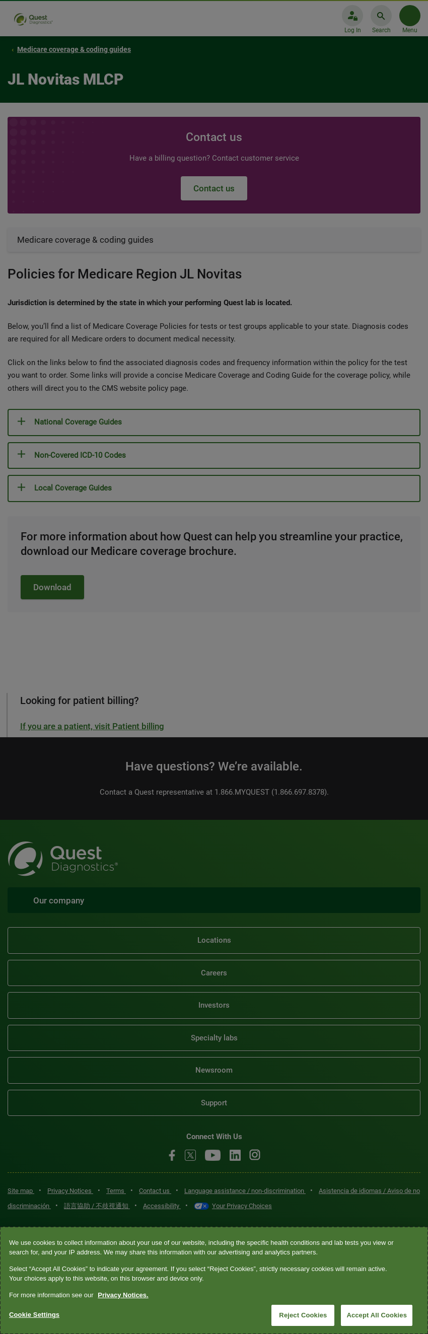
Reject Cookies (303, 1315)
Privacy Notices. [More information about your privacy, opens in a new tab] (123, 1295)
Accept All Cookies (376, 1315)
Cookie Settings (34, 1314)
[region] (214, 1280)
